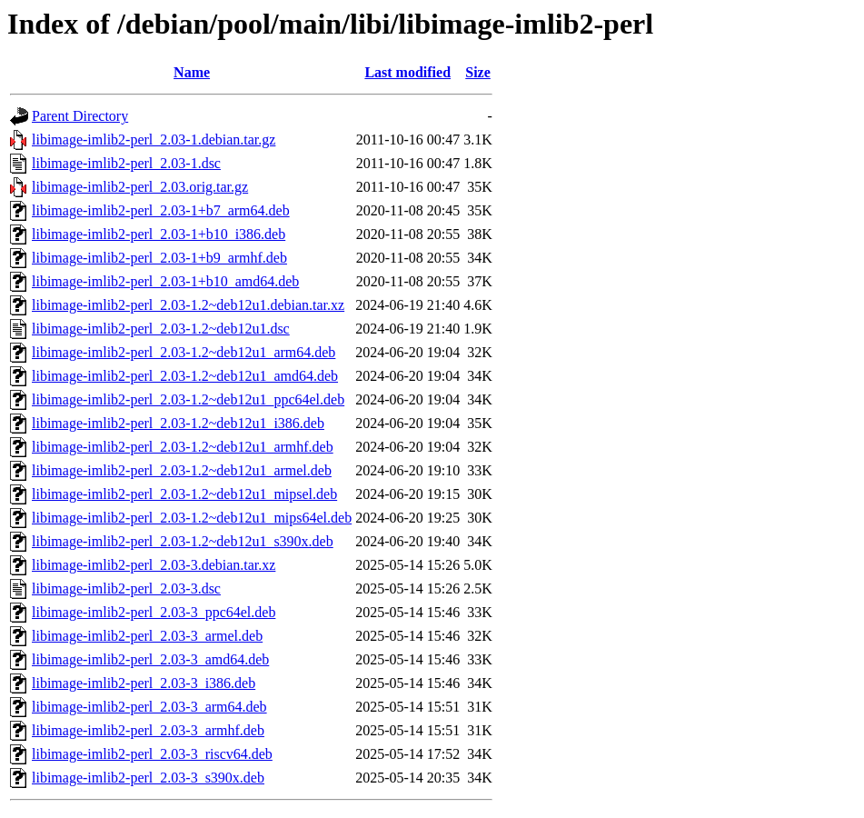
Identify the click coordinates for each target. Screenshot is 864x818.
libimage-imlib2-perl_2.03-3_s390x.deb (148, 777)
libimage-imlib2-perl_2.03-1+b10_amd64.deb (165, 281)
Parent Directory (80, 116)
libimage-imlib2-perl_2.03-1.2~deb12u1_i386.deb (178, 423)
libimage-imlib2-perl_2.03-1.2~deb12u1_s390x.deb (182, 541)
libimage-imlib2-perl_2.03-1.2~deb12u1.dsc (161, 328)
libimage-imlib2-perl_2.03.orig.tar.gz (140, 187)
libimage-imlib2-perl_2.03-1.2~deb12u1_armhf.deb (182, 446)
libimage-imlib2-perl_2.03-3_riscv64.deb (152, 754)
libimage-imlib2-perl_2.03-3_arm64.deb (149, 706)
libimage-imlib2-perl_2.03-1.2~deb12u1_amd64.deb (185, 376)
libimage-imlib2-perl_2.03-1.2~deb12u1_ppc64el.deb (188, 399)
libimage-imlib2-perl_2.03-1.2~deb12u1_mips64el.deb (192, 517)
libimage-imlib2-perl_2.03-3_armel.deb (147, 635)
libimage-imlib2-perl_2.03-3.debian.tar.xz (153, 565)
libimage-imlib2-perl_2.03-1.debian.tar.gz (153, 139)
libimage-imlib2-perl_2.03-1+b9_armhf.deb (159, 257)
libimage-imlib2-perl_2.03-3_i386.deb (143, 683)
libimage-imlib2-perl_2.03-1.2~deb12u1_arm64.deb (183, 352)
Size (478, 72)
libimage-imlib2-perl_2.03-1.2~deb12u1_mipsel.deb (184, 494)
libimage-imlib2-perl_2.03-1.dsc (126, 163)
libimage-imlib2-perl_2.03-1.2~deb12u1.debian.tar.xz (188, 305)
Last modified (407, 72)
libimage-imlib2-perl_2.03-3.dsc (126, 588)
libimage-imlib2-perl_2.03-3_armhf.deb (148, 730)
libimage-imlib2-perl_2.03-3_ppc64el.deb (153, 612)
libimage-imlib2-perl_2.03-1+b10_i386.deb (158, 234)
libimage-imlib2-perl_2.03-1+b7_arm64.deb (161, 210)
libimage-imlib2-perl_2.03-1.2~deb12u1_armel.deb (182, 470)
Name (192, 72)
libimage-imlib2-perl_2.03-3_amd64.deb (150, 659)
